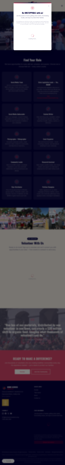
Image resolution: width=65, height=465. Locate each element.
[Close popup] (48, 6)
